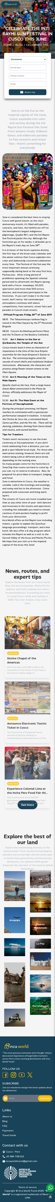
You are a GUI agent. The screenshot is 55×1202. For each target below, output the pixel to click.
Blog (19, 45)
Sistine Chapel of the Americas (21, 681)
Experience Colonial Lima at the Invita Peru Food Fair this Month (27, 812)
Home (8, 45)
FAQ (4, 1125)
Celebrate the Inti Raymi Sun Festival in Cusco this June (39, 45)
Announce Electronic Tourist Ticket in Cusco (26, 746)
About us (7, 1116)
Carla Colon (13, 674)
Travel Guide (9, 1135)
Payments (7, 1130)
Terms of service (27, 1187)
